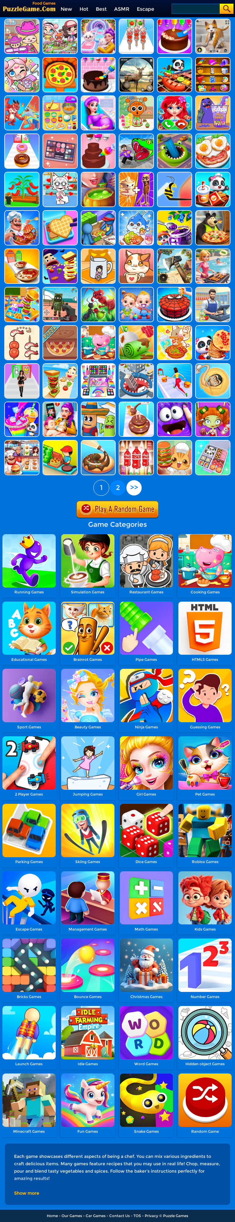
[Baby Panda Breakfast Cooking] (212, 174)
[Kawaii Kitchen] (174, 442)
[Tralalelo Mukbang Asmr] (136, 212)
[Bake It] (98, 442)
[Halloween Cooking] (98, 174)
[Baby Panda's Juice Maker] (21, 404)
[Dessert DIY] (136, 327)
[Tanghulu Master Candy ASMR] (174, 327)
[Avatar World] (21, 21)
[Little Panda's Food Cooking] (174, 59)
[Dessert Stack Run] (21, 135)
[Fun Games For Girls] (212, 59)
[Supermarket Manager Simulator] (212, 289)
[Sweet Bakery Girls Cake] (98, 135)
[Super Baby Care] (60, 404)
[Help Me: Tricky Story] (174, 174)
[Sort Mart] (136, 442)
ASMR (121, 9)
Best (101, 9)
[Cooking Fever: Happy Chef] (21, 442)
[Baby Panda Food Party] (212, 327)
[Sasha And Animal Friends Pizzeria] (212, 212)
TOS (137, 1215)
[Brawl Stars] (21, 97)
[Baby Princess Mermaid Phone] (174, 97)
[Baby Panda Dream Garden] (174, 212)
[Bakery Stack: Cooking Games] (136, 404)
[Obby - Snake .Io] (136, 135)
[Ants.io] (98, 289)
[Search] (195, 9)
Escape (145, 9)
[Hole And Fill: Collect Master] (136, 365)
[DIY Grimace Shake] (212, 97)
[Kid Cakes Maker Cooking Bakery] (98, 59)
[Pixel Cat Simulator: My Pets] (212, 21)
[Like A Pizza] (98, 212)
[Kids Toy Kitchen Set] (60, 97)
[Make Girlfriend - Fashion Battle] (21, 365)
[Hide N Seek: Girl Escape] (98, 251)
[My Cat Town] (21, 59)
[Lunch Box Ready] (60, 212)
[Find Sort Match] (60, 135)
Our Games (72, 1215)
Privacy (151, 1215)
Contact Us (119, 1215)
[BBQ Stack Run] (136, 21)
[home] (29, 8)
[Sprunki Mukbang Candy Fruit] (136, 97)
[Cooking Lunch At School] (21, 289)
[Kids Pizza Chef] (60, 59)
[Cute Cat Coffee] (136, 251)
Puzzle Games (175, 1215)
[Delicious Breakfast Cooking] (212, 135)
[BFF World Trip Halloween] (212, 404)
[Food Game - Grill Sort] (212, 251)
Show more (26, 1193)
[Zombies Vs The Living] (60, 289)
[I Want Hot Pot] (21, 251)
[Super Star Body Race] (174, 365)
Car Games (96, 1215)
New (66, 9)
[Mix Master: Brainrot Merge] (136, 174)
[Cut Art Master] (174, 135)
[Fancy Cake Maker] (174, 289)
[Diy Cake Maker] (174, 21)
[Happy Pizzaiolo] (60, 442)
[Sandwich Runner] (60, 365)
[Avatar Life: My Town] (60, 21)
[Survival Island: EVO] (174, 251)
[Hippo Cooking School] (98, 327)
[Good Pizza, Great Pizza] (60, 327)
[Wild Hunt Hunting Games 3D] (136, 59)
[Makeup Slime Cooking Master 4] (98, 365)
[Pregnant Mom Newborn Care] (98, 97)
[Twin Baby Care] (136, 289)
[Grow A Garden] (21, 174)
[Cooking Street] (21, 212)
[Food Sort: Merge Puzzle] (21, 327)
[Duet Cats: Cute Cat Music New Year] (98, 21)
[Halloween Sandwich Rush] (60, 251)
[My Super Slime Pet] (174, 404)
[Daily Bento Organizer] (212, 442)
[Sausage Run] (98, 404)
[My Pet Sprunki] (60, 174)
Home (52, 1215)
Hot (84, 9)
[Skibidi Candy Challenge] (212, 365)
